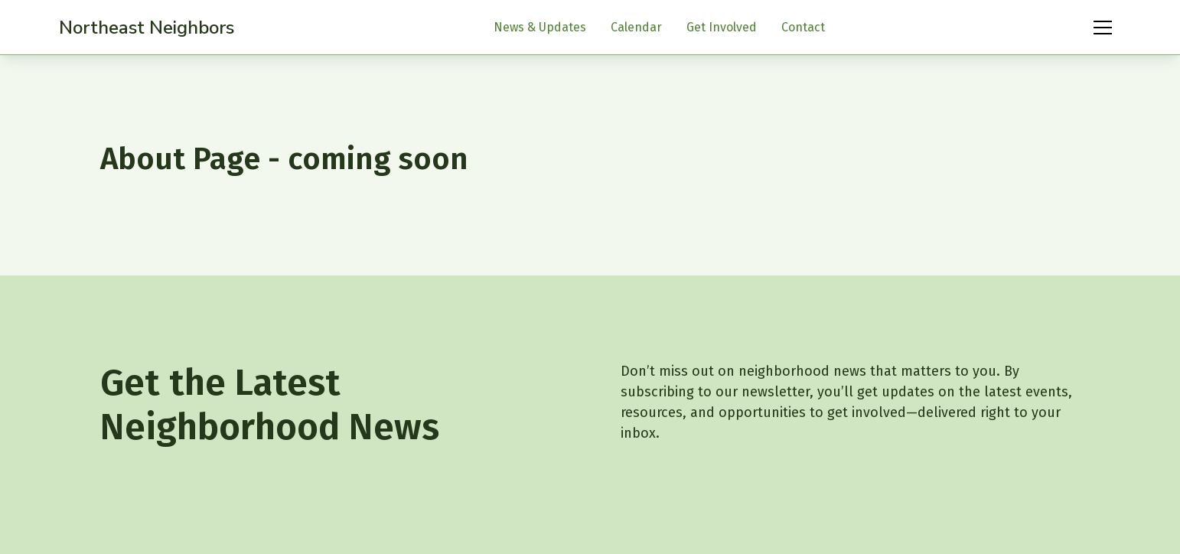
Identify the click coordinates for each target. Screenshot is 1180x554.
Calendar (636, 27)
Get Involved (721, 27)
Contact (803, 27)
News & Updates (540, 27)
